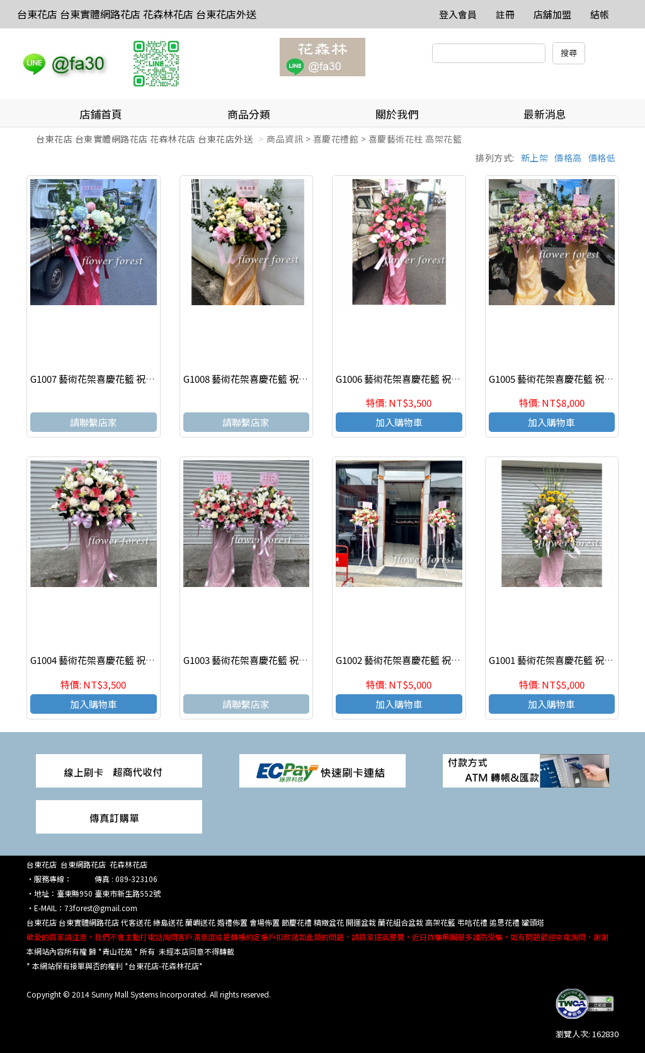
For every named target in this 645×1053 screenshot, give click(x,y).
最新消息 (544, 114)
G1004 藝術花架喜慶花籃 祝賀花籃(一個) (115, 659)
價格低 (602, 157)
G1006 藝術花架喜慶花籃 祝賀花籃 (407, 378)
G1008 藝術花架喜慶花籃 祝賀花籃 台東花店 (275, 378)
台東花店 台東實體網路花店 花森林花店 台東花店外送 (136, 13)
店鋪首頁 (100, 114)
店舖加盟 (552, 14)
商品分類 (248, 114)
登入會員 (458, 14)
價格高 (568, 157)
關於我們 (396, 114)
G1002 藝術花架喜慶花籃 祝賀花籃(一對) (420, 659)
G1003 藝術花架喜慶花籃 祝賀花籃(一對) (268, 659)
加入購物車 (399, 422)
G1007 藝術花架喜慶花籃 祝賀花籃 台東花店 (122, 378)
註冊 (505, 14)
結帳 (599, 14)
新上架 (535, 157)
